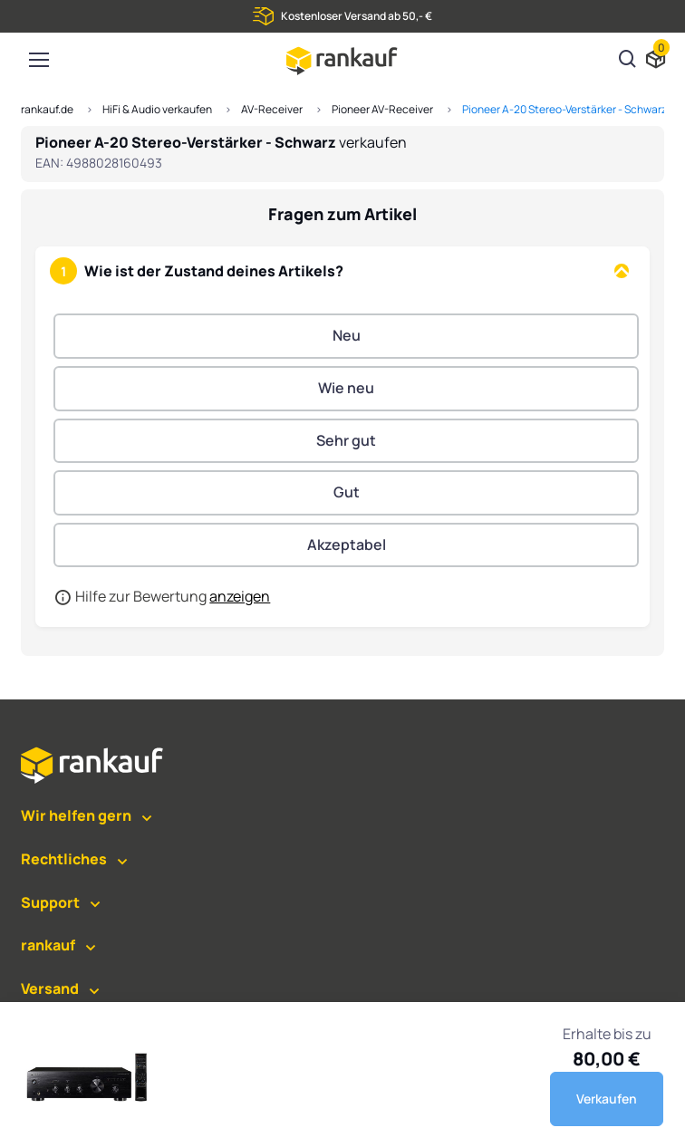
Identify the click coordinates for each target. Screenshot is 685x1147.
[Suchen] (628, 61)
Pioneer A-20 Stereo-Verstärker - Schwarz (564, 109)
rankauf (48, 945)
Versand (50, 988)
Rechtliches (64, 859)
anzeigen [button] (239, 596)
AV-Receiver (272, 109)
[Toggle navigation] (38, 59)
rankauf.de (47, 109)
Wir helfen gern (76, 815)
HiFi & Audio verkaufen (157, 109)
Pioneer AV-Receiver (382, 109)
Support (50, 902)
